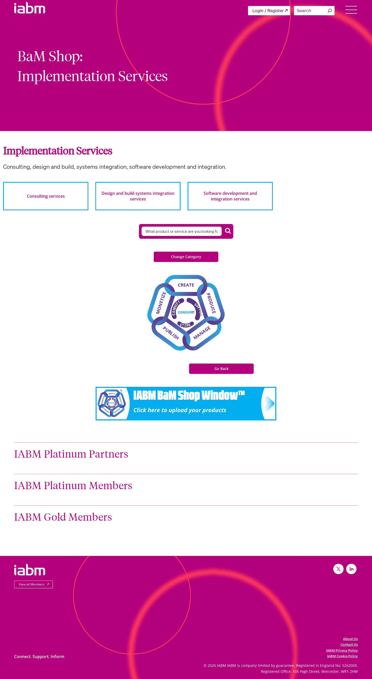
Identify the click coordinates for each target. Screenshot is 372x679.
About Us (350, 638)
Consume (186, 312)
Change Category (186, 256)
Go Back (221, 368)
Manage (202, 333)
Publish (171, 333)
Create (186, 285)
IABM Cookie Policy (342, 656)
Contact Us (349, 644)
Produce (211, 303)
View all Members (31, 584)
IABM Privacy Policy (342, 650)
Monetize (160, 303)
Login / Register (268, 10)
